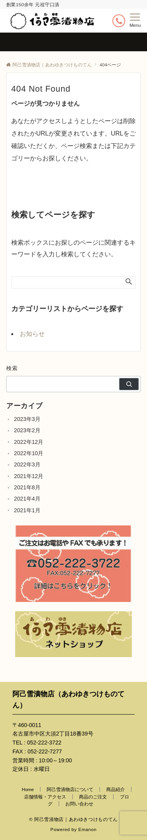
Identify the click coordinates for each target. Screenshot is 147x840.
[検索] (129, 384)
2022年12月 (28, 442)
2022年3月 (27, 464)
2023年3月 (27, 419)
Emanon (87, 829)
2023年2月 (27, 430)
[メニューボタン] (135, 21)
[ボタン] (118, 20)
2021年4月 (27, 499)
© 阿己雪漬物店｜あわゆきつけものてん (73, 819)
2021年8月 (27, 487)
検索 (12, 368)
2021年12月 (28, 476)
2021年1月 (27, 510)
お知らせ (32, 333)
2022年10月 (28, 453)
